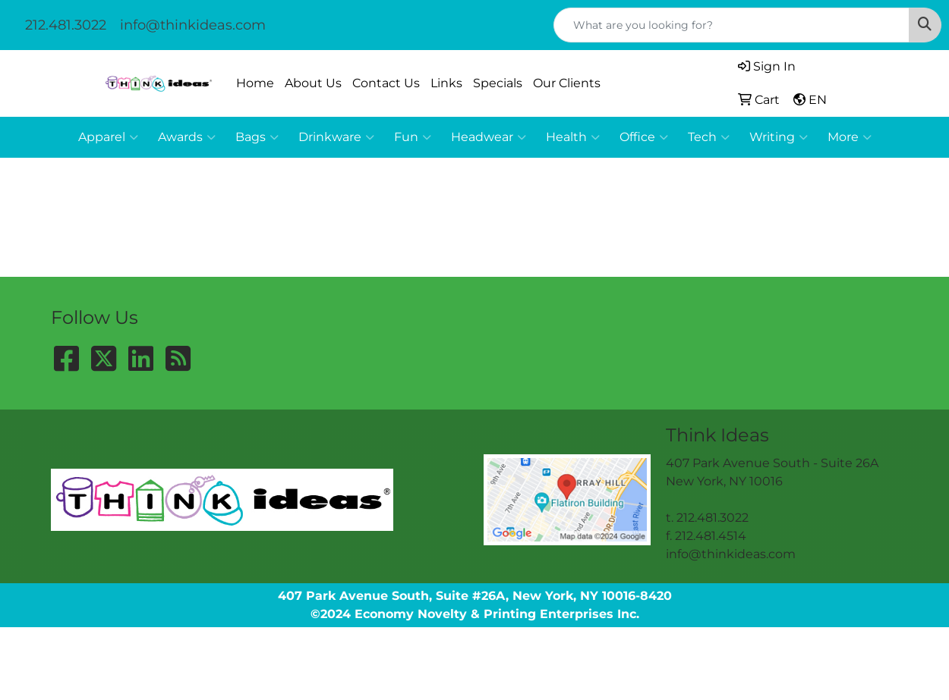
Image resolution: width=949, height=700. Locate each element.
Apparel (108, 137)
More (850, 137)
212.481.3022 (65, 25)
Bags (257, 137)
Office (644, 137)
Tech (709, 137)
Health (573, 137)
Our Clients (567, 83)
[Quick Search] (731, 25)
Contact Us (386, 83)
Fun (412, 137)
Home (255, 83)
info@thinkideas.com (193, 25)
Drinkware (336, 137)
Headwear (488, 137)
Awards (187, 137)
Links (446, 83)
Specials (497, 83)
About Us (313, 83)
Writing (778, 137)
